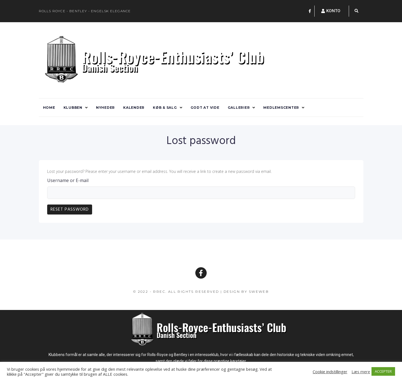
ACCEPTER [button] (383, 371)
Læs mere (361, 371)
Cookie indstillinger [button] (330, 371)
